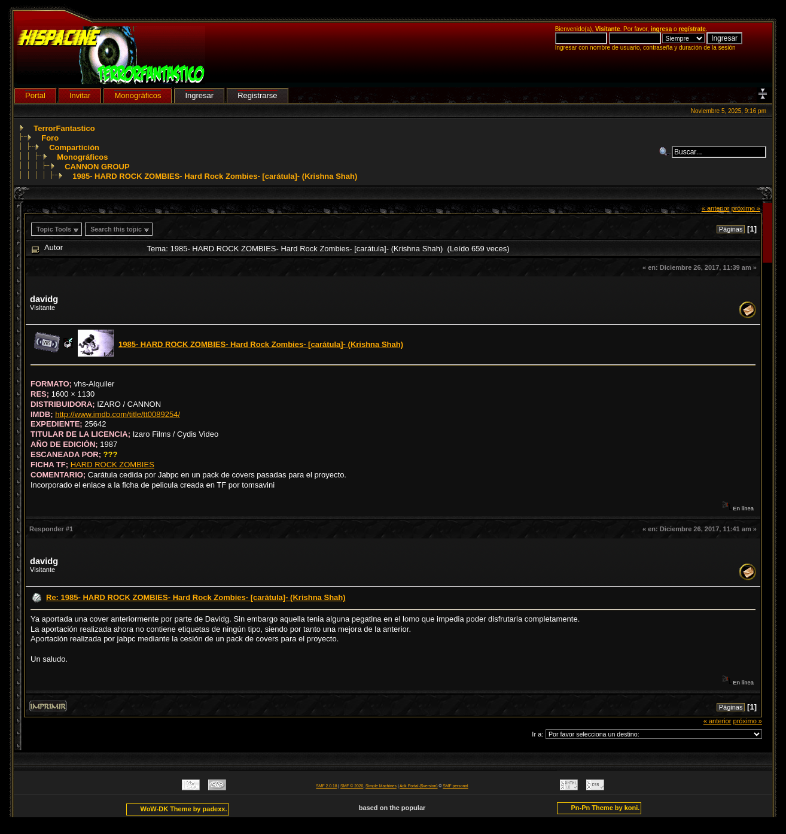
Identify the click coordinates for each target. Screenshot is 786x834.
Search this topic (116, 229)
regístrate (692, 29)
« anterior (716, 208)
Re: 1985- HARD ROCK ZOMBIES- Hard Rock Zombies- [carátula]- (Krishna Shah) (196, 597)
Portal (35, 95)
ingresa (661, 29)
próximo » (745, 208)
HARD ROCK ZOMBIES (112, 464)
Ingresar (199, 95)
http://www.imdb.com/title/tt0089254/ (117, 414)
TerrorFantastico (64, 128)
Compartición (74, 147)
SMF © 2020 (351, 786)
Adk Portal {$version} (418, 786)
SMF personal (455, 786)
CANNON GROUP (97, 166)
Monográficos (82, 157)
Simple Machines (381, 786)
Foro (50, 137)
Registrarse (257, 95)
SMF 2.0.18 (326, 786)
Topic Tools (53, 229)
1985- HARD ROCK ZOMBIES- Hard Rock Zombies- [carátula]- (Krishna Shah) (214, 176)
